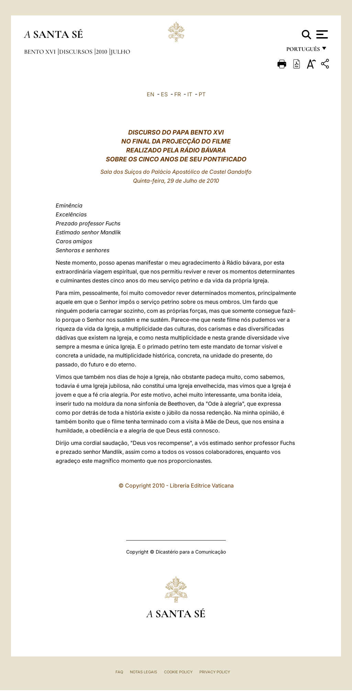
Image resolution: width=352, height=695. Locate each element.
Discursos (76, 51)
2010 (102, 51)
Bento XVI (40, 51)
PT (202, 94)
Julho (120, 51)
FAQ (119, 672)
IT (189, 94)
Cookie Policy (178, 672)
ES (164, 94)
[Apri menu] (321, 34)
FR (177, 94)
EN (150, 94)
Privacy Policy (214, 672)
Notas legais (143, 672)
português (303, 50)
